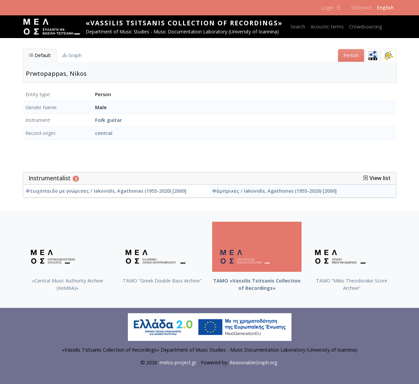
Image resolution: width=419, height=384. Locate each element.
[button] (365, 178)
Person (351, 55)
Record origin (40, 133)
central (103, 133)
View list (377, 178)
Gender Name (40, 107)
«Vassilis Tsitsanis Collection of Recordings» (184, 22)
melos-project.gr (178, 362)
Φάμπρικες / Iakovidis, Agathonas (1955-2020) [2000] (274, 191)
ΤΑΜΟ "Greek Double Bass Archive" (162, 280)
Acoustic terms (327, 26)
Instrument (37, 120)
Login (330, 7)
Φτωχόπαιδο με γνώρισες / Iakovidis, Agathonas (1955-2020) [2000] (106, 191)
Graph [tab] (72, 55)
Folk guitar (108, 120)
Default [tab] (39, 55)
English (385, 7)
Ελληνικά (361, 7)
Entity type (37, 94)
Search (297, 26)
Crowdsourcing (365, 26)
